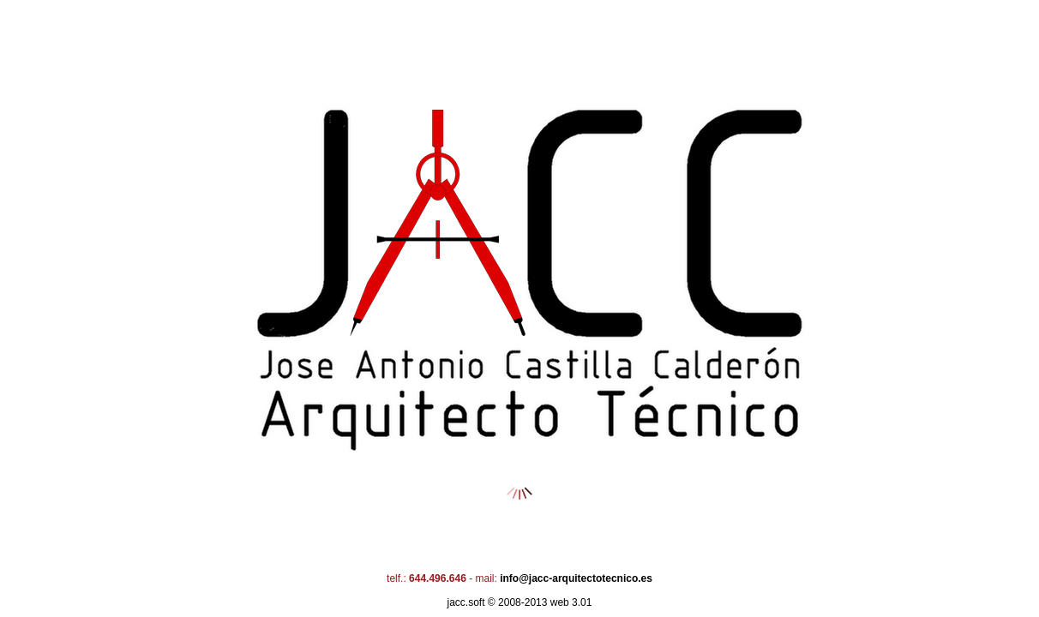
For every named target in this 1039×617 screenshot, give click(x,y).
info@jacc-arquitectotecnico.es (576, 578)
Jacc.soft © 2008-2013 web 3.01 (519, 602)
